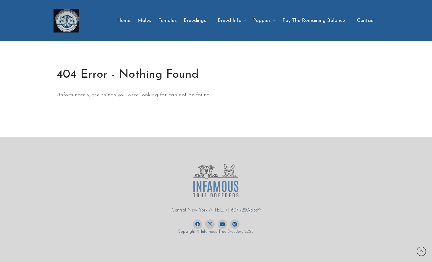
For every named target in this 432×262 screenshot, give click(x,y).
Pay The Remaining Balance (313, 20)
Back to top (421, 251)
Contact (366, 20)
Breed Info (229, 20)
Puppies (262, 20)
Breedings (195, 20)
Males (144, 20)
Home (123, 20)
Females (167, 20)
